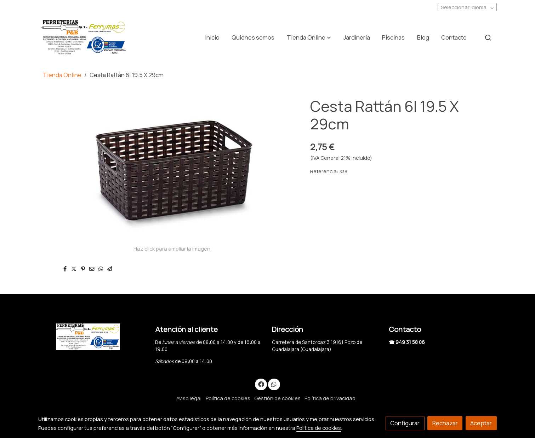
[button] (309, 37)
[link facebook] (261, 384)
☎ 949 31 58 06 (407, 342)
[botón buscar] (487, 37)
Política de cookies (228, 398)
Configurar (405, 423)
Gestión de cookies (277, 398)
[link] (83, 37)
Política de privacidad (330, 398)
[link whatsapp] (274, 384)
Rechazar (445, 423)
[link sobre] (92, 336)
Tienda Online (62, 75)
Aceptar (481, 423)
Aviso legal (188, 398)
